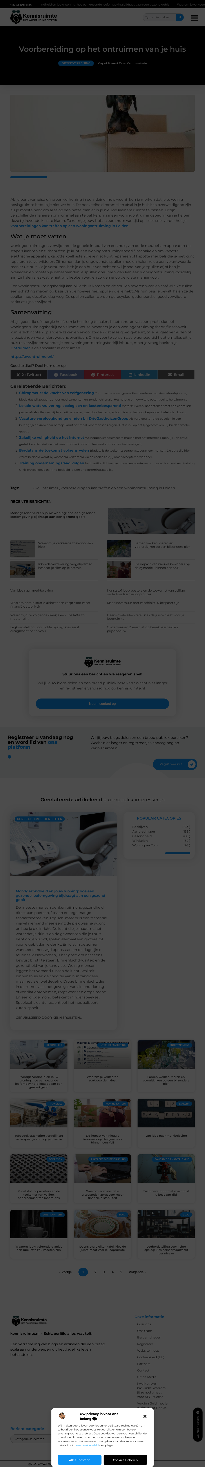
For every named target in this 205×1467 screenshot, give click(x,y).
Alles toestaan (79, 1460)
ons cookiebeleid (87, 1445)
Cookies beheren (125, 1460)
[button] (145, 1416)
